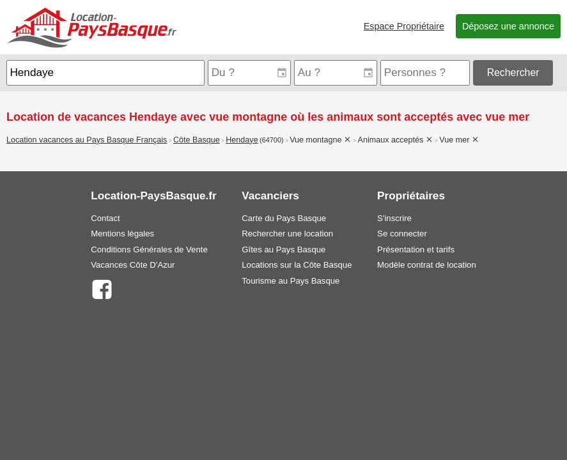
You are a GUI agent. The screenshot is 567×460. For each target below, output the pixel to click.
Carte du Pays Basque (284, 218)
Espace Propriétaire (404, 26)
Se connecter (402, 233)
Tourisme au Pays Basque (290, 281)
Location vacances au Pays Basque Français (86, 139)
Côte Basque (196, 139)
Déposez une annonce (508, 26)
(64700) (272, 140)
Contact (105, 218)
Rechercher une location (287, 233)
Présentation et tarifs (415, 249)
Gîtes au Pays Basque (283, 249)
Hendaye (242, 139)
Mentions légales (122, 233)
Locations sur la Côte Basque (297, 265)
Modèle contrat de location (426, 265)
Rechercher (513, 72)
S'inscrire (394, 218)
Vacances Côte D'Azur (133, 265)
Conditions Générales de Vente (149, 249)
